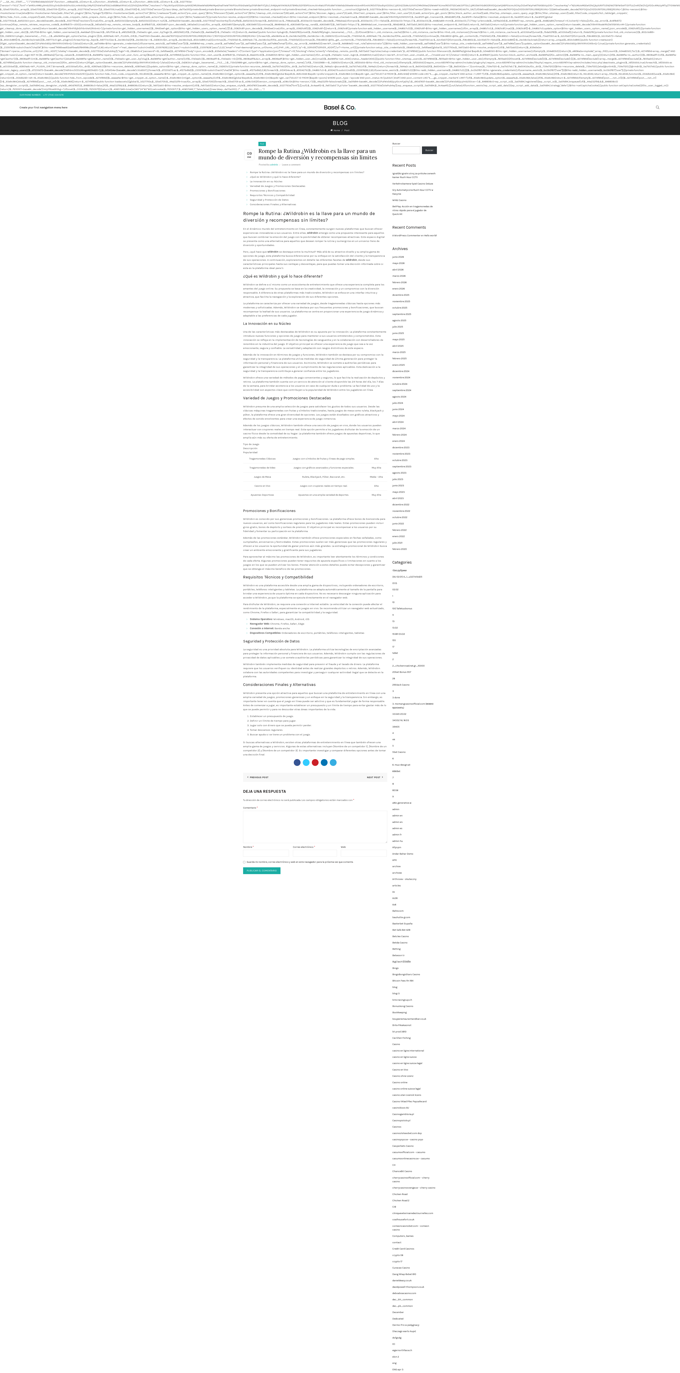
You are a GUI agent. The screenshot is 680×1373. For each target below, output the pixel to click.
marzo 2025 (399, 352)
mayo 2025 (398, 339)
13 (393, 621)
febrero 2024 (399, 434)
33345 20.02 (399, 714)
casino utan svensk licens (406, 1095)
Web (343, 847)
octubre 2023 (399, 460)
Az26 (395, 898)
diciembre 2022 (400, 504)
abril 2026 (398, 269)
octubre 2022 (399, 517)
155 (394, 640)
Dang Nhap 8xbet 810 (404, 1274)
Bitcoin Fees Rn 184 (402, 980)
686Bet (396, 771)
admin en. (397, 822)
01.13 (394, 583)
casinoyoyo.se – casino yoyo (407, 1139)
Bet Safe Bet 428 (401, 929)
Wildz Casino (399, 200)
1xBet (395, 653)
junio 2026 (398, 256)
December (398, 1312)
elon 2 (395, 1356)
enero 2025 (398, 365)
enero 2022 (398, 536)
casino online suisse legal (406, 1088)
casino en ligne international (408, 1050)
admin (395, 809)
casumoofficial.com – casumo (408, 1152)
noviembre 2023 (401, 453)
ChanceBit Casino (402, 1171)
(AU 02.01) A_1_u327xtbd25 (407, 576)
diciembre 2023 (401, 447)
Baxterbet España (402, 923)
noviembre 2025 (401, 301)
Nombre (248, 846)
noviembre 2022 (401, 511)
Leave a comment (291, 164)
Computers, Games (403, 1236)
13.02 (395, 627)
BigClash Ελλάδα (401, 961)
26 (393, 678)
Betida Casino (399, 942)
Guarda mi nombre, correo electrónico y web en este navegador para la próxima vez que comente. (300, 862)
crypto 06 (397, 1255)
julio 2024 (397, 403)
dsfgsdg (396, 1337)
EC (393, 1344)
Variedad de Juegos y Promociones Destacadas (277, 186)
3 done (396, 697)
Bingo (395, 968)
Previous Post (259, 777)
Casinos (396, 1126)
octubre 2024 (399, 384)
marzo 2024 (399, 428)
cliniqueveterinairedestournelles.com (412, 1213)
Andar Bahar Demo (402, 853)
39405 (396, 726)
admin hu (397, 841)
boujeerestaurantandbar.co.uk (409, 1018)
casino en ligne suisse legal (407, 1063)
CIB (394, 1206)
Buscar (396, 143)
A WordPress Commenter (406, 235)
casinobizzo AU (400, 1107)
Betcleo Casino (400, 936)
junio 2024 (398, 409)
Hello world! (430, 235)
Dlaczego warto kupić (404, 1331)
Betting (396, 948)
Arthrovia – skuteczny (404, 879)
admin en (397, 815)
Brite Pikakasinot (401, 1025)
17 (393, 646)
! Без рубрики (399, 570)
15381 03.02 (398, 634)
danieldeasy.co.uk (402, 1280)
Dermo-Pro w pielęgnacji (405, 1325)
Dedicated (397, 1318)
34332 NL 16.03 (400, 720)
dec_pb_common (402, 1306)
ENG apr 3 (397, 1369)
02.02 (395, 589)
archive (396, 866)
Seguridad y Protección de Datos (269, 199)
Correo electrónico (304, 846)
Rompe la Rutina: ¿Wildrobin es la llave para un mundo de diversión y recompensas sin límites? (307, 172)
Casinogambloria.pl (403, 1114)
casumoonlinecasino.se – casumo (411, 1158)
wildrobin (312, 232)
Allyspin (396, 847)
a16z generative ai (401, 802)
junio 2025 (398, 333)
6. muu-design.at (401, 764)
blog (394, 987)
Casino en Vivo (400, 1069)
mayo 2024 (398, 415)
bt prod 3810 (399, 1031)
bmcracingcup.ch (402, 999)
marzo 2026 (399, 275)
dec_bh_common (402, 1299)
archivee (397, 872)
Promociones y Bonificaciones (267, 190)
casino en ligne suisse (404, 1057)
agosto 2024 (399, 396)
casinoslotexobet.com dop (407, 1133)
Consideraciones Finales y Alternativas (273, 204)
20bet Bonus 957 (401, 672)
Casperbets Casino (403, 1146)
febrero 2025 (399, 358)
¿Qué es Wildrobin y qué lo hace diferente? (275, 176)
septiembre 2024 (401, 390)
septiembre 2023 (401, 466)
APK (394, 860)
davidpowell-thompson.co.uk (408, 1287)
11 (393, 615)
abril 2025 (398, 345)
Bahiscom (398, 910)
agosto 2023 (399, 472)
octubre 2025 (399, 307)
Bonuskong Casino (402, 1006)
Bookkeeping (399, 1012)
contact (396, 1242)
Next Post (373, 777)
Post (347, 130)
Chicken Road (399, 1194)
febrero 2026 (399, 282)
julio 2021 (397, 542)
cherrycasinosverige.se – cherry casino (413, 1187)
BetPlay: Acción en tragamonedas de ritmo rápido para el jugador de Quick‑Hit (412, 210)
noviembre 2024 (401, 377)
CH (393, 1165)
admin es (397, 828)
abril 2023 (398, 498)
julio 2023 (397, 479)
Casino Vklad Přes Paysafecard (409, 1101)
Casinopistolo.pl (401, 1120)
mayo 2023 (398, 492)
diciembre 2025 (400, 295)
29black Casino (401, 684)
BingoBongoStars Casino (406, 974)
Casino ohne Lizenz (402, 1076)
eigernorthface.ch (402, 1350)
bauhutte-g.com (401, 917)
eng (394, 1363)
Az (393, 891)
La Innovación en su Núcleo (266, 181)
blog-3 (396, 993)
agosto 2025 (399, 320)
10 (393, 602)
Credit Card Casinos (403, 1248)
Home (337, 130)
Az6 (394, 904)
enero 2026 (398, 288)
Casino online (399, 1082)
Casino (396, 1044)
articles (396, 885)
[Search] (657, 107)
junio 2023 (398, 485)
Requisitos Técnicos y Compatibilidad (272, 195)
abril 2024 (398, 422)
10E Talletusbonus (402, 608)
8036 (395, 790)
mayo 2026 (398, 263)
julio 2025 (397, 326)
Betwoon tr (398, 955)
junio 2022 (398, 523)
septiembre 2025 (401, 314)
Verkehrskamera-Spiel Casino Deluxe (412, 183)
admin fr (397, 834)
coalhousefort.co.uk (403, 1219)
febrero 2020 (399, 549)
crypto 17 (397, 1261)
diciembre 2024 (400, 371)
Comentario (250, 807)
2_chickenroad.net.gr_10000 (408, 665)
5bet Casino (399, 752)
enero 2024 (398, 441)
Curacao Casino (401, 1267)
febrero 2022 (399, 530)
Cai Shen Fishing (401, 1038)
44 (393, 739)
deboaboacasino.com (404, 1293)
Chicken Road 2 (400, 1200)
